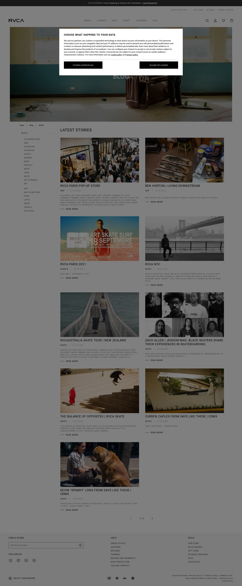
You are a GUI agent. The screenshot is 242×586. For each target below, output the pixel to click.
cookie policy (116, 55)
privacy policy (132, 55)
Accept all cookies (159, 65)
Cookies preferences (83, 65)
